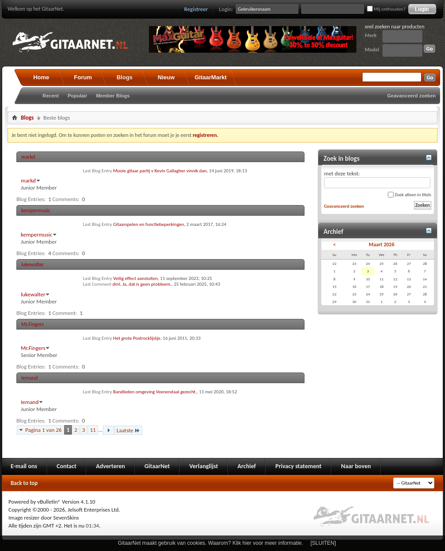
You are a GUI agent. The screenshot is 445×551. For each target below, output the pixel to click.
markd (28, 157)
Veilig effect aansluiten (135, 278)
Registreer (196, 9)
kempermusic (36, 210)
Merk (371, 35)
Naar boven (356, 466)
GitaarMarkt (210, 77)
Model (372, 50)
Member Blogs (113, 95)
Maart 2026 (381, 244)
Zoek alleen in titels (409, 195)
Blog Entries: (31, 199)
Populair (77, 95)
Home (41, 77)
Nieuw (166, 77)
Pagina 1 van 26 (43, 430)
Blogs (125, 77)
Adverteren (110, 466)
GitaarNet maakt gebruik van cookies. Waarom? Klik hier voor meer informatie (209, 543)
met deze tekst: (377, 179)
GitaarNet (157, 466)
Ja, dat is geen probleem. (147, 284)
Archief (247, 466)
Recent (51, 95)
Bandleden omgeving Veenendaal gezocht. (155, 392)
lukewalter (32, 264)
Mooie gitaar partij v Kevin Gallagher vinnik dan (160, 171)
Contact (67, 466)
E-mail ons (24, 466)
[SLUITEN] (323, 543)
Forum (83, 77)
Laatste (128, 430)
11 (93, 430)
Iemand (29, 378)
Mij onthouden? (386, 9)
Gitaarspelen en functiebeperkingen (148, 224)
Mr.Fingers (32, 324)
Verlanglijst (203, 466)
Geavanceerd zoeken (411, 95)
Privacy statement (298, 466)
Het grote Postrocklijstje (136, 338)
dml (116, 284)
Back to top (24, 483)
